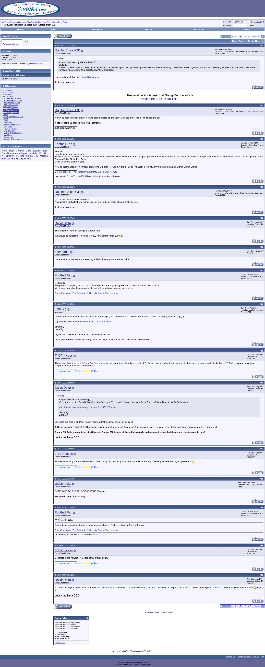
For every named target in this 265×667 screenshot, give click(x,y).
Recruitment (8, 96)
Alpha (4, 150)
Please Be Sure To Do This (159, 99)
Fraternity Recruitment (13, 100)
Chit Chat (7, 127)
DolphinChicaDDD (67, 50)
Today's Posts (199, 29)
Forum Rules (60, 643)
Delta (49, 22)
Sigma (29, 156)
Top (262, 657)
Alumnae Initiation (11, 104)
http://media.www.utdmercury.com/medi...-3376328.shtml (83, 321)
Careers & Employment (13, 139)
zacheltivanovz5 (35, 64)
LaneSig (60, 309)
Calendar (148, 29)
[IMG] (57, 636)
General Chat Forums (12, 125)
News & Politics (10, 129)
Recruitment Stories (12, 102)
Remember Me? (256, 22)
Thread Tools (238, 41)
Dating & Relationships (13, 133)
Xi (3, 156)
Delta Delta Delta (60, 22)
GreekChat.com (244, 657)
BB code (58, 632)
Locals (5, 115)
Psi (13, 158)
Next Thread (167, 612)
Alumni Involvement (11, 111)
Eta (3, 153)
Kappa (23, 153)
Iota (16, 153)
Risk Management (10, 107)
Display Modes (254, 41)
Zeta (45, 150)
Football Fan (63, 144)
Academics (8, 137)
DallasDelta (63, 223)
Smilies (58, 634)
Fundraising (7, 123)
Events (5, 121)
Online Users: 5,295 (11, 71)
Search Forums (10, 36)
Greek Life (7, 94)
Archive (255, 657)
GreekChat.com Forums (15, 22)
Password (227, 25)
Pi (17, 156)
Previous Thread (153, 612)
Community (96, 29)
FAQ (53, 29)
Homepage (7, 90)
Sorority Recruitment (12, 98)
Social (5, 119)
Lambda (33, 153)
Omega (21, 158)
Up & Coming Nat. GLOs (13, 117)
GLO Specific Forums (35, 22)
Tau (36, 156)
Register (20, 29)
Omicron (10, 156)
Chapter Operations (11, 109)
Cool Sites (8, 135)
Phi (3, 158)
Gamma (20, 150)
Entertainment (9, 131)
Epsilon (37, 150)
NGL (29, 158)
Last (257, 37)
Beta (11, 150)
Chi (8, 158)
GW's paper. (93, 77)
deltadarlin (62, 252)
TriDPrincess (64, 355)
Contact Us (230, 657)
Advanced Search (10, 44)
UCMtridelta (63, 483)
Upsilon (44, 156)
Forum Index (8, 92)
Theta (10, 153)
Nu (45, 153)
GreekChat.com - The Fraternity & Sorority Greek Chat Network (86, 172)
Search (247, 29)
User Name (228, 22)
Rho (22, 156)
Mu (40, 153)
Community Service (11, 113)
